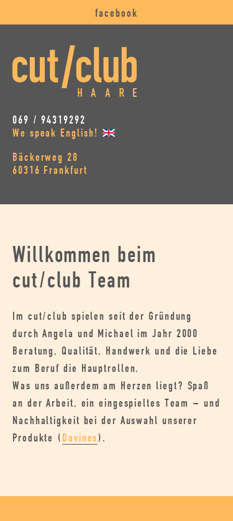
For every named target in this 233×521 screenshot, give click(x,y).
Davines (80, 438)
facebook (116, 13)
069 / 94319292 (49, 120)
